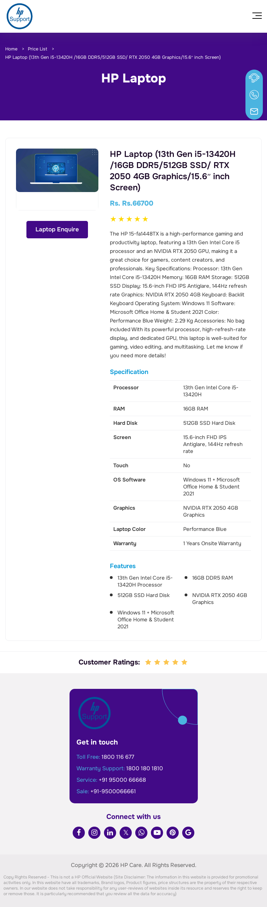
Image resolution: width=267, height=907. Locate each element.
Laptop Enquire (57, 229)
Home (11, 49)
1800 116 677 (118, 757)
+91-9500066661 (113, 791)
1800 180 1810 (144, 768)
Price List (37, 49)
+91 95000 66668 (122, 779)
